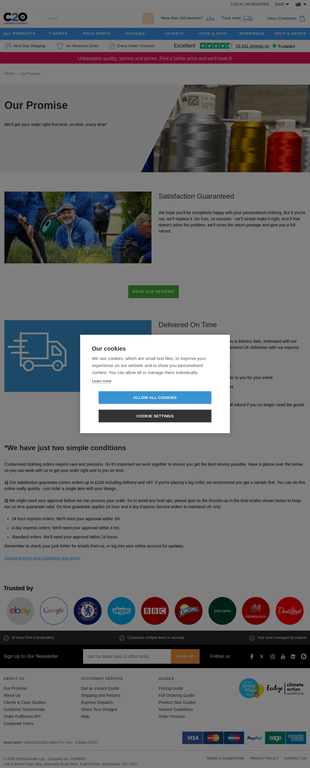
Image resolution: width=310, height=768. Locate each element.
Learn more (101, 390)
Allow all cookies (121, 407)
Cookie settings (189, 407)
